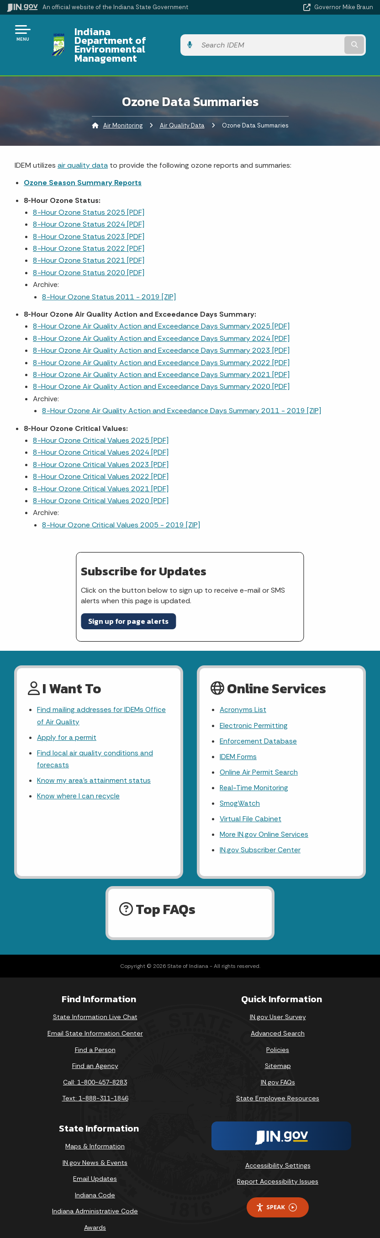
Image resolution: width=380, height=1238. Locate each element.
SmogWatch (240, 789)
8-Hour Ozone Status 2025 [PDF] (88, 195)
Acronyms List (243, 692)
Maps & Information (95, 1134)
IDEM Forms (239, 741)
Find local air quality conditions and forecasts (95, 743)
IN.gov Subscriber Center (260, 837)
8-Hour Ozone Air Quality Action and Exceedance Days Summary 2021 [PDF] (161, 357)
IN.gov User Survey (278, 1004)
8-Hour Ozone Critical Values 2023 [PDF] (101, 447)
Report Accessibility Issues (277, 1169)
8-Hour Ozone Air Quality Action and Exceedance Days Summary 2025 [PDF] (161, 308)
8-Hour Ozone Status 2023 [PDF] (88, 218)
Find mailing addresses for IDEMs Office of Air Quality (102, 699)
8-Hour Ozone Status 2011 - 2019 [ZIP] (109, 279)
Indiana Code (95, 1183)
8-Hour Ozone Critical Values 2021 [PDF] (101, 471)
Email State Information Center (95, 1021)
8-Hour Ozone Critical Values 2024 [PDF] (101, 435)
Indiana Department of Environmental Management (157, 36)
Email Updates (95, 1166)
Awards (95, 1215)
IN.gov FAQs (278, 1069)
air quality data (83, 147)
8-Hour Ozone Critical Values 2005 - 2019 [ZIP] (121, 507)
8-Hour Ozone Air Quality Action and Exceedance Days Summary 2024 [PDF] (161, 320)
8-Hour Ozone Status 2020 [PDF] (88, 255)
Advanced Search (278, 1021)
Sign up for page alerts (128, 603)
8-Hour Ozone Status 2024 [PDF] (88, 207)
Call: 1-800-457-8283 (95, 1069)
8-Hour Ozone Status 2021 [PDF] (88, 243)
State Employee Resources (277, 1086)
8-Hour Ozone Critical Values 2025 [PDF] (101, 423)
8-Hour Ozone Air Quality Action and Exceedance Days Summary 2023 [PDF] (161, 333)
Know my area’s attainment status (94, 765)
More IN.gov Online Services (265, 821)
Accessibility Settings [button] (278, 1153)
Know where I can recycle (78, 781)
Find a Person (95, 1037)
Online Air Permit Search (259, 757)
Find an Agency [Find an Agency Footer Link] (95, 1053)
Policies (277, 1037)
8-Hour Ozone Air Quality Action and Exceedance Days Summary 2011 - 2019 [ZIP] (181, 393)
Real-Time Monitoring (255, 773)
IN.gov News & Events (95, 1150)
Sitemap (278, 1053)
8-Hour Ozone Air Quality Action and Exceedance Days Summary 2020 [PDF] (161, 369)
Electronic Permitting (254, 708)
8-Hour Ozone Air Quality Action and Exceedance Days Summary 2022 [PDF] (161, 345)
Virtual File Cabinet (251, 805)
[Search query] (319, 36)
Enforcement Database (259, 724)
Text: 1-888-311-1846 (95, 1086)
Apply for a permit (67, 721)
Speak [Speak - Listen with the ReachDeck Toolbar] (276, 1194)
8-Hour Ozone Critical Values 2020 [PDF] (101, 483)
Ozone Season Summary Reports (83, 165)
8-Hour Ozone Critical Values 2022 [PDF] (101, 459)
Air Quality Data (182, 108)
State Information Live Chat (95, 1004)
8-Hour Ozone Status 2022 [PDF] (88, 231)
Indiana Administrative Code (95, 1199)
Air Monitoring (122, 108)
